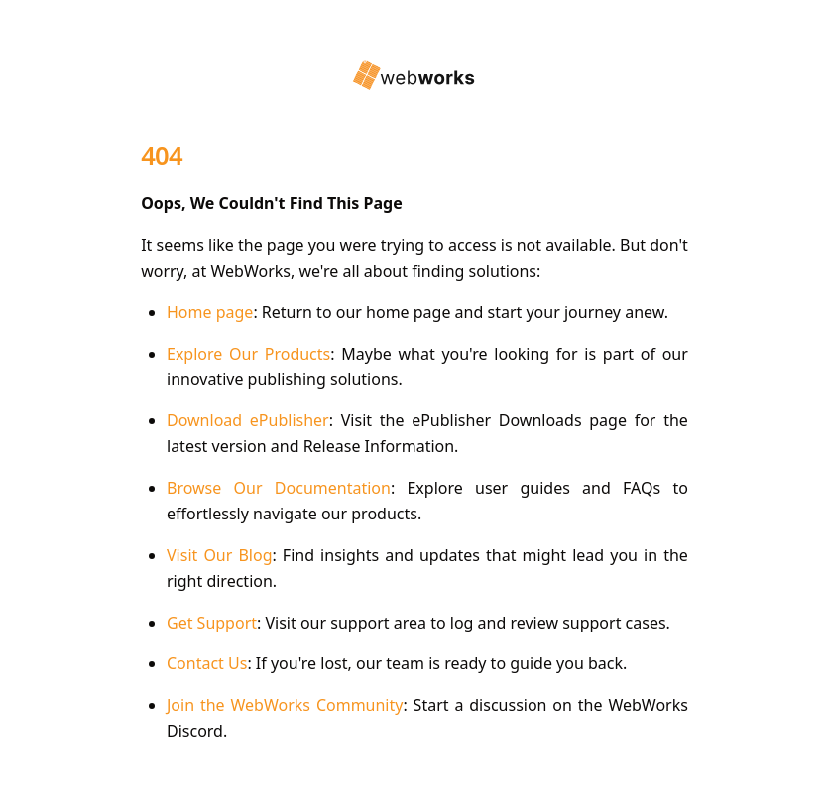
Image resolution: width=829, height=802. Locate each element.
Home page (210, 312)
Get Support (212, 622)
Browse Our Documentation (279, 488)
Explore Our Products (248, 354)
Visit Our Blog (220, 555)
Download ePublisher (248, 420)
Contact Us (207, 663)
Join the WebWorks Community (285, 705)
